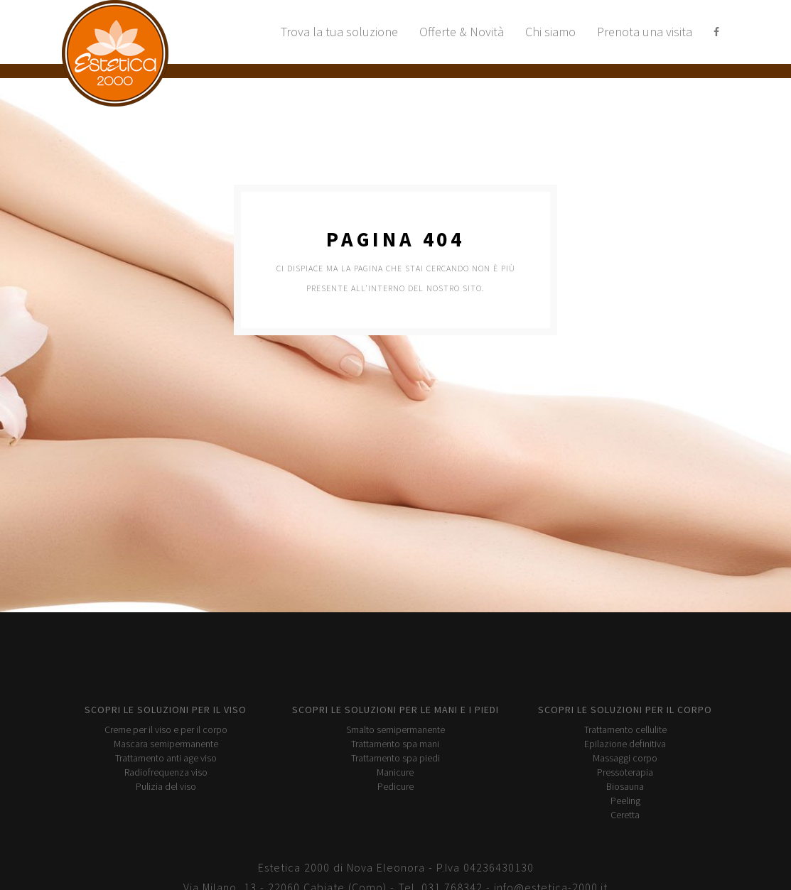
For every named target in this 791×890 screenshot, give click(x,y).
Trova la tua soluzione (339, 31)
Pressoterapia (625, 772)
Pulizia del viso (166, 786)
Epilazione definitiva (625, 743)
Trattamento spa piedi (395, 757)
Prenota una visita (644, 31)
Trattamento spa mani (395, 743)
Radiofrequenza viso (166, 772)
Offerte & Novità (461, 31)
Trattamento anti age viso (166, 757)
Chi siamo (550, 31)
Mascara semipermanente (166, 743)
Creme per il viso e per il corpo (165, 729)
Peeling (625, 800)
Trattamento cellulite (625, 729)
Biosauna (625, 786)
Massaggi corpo (625, 757)
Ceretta (625, 814)
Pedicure (395, 786)
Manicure (395, 772)
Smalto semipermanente (395, 729)
